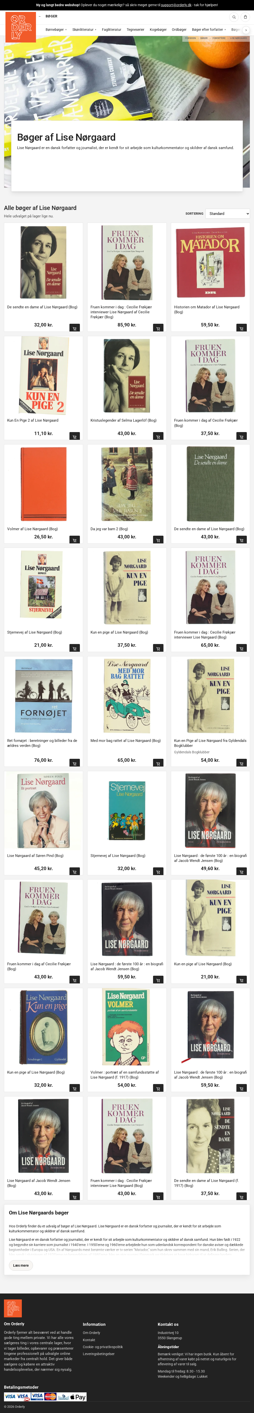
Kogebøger (158, 30)
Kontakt (89, 1340)
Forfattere (219, 38)
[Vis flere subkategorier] (246, 30)
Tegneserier (135, 30)
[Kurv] (245, 17)
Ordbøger (179, 30)
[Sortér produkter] (227, 214)
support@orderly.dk (176, 5)
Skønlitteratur (83, 30)
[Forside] (20, 27)
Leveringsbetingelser (99, 1354)
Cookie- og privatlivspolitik (103, 1347)
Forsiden (190, 38)
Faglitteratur (111, 30)
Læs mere (21, 1265)
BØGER (51, 16)
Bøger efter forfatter (207, 30)
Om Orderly (91, 1333)
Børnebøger (55, 30)
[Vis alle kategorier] (40, 16)
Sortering (194, 213)
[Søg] (234, 17)
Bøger (204, 38)
